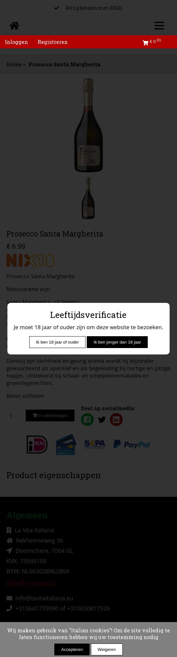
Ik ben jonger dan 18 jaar (117, 342)
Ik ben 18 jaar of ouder (57, 342)
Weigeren (107, 649)
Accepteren (72, 649)
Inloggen (16, 41)
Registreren (53, 41)
